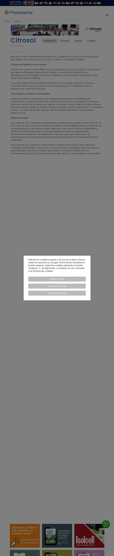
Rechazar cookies (57, 286)
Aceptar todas (57, 279)
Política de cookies (43, 271)
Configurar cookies (57, 293)
